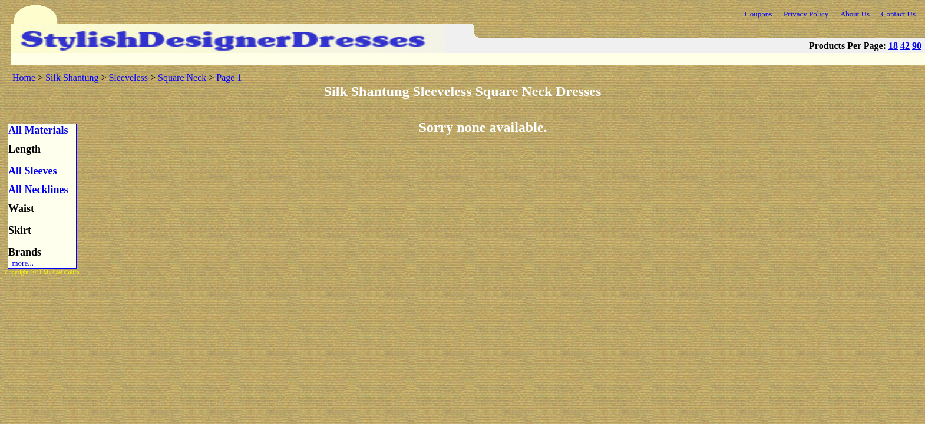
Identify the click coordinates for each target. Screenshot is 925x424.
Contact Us (898, 13)
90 (916, 46)
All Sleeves (32, 171)
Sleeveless (128, 77)
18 (893, 46)
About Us (855, 13)
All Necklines (38, 190)
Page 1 (229, 77)
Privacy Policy (806, 13)
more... (21, 263)
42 (905, 46)
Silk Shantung (71, 77)
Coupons (758, 13)
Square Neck (182, 77)
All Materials (38, 130)
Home (23, 77)
